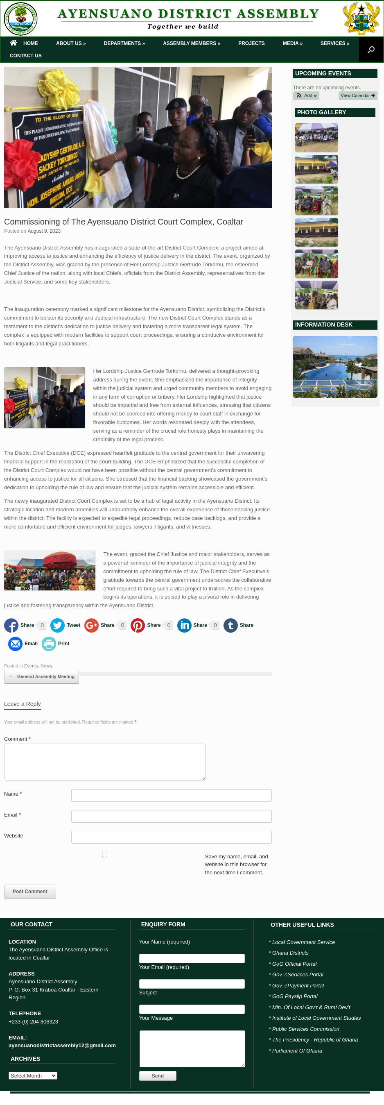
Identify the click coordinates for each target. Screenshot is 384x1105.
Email (12, 815)
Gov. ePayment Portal (298, 985)
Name (13, 794)
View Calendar (358, 95)
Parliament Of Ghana (297, 1051)
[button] (306, 96)
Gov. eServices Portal (297, 974)
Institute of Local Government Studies (316, 1018)
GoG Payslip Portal (295, 996)
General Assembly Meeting (42, 677)
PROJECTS (251, 43)
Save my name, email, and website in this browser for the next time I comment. (236, 864)
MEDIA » (293, 43)
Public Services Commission (305, 1029)
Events (31, 665)
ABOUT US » (71, 43)
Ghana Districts (290, 953)
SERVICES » (335, 43)
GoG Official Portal (294, 964)
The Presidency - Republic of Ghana (315, 1040)
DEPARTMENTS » (124, 43)
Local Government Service (303, 942)
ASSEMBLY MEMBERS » (191, 43)
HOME (24, 43)
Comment (17, 739)
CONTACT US (26, 56)
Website (13, 836)
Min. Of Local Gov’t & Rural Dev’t (311, 1007)
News (46, 665)
